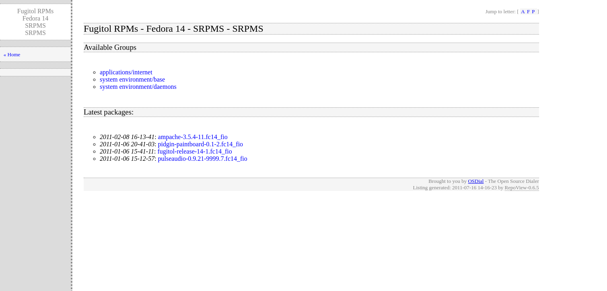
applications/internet (126, 72)
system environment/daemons (138, 86)
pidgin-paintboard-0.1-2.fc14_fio (200, 144)
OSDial (476, 181)
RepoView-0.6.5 (522, 187)
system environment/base (132, 79)
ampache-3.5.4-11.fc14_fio (193, 136)
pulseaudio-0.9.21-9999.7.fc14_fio (202, 158)
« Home (12, 54)
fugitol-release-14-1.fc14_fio (194, 151)
